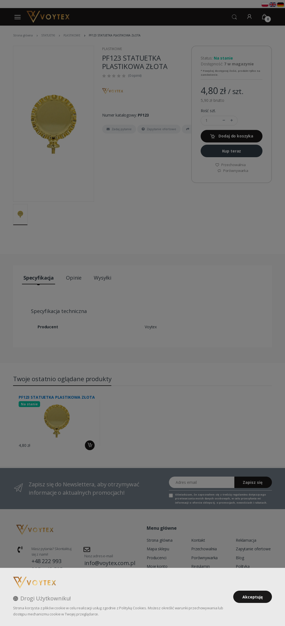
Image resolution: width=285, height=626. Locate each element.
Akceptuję (252, 597)
